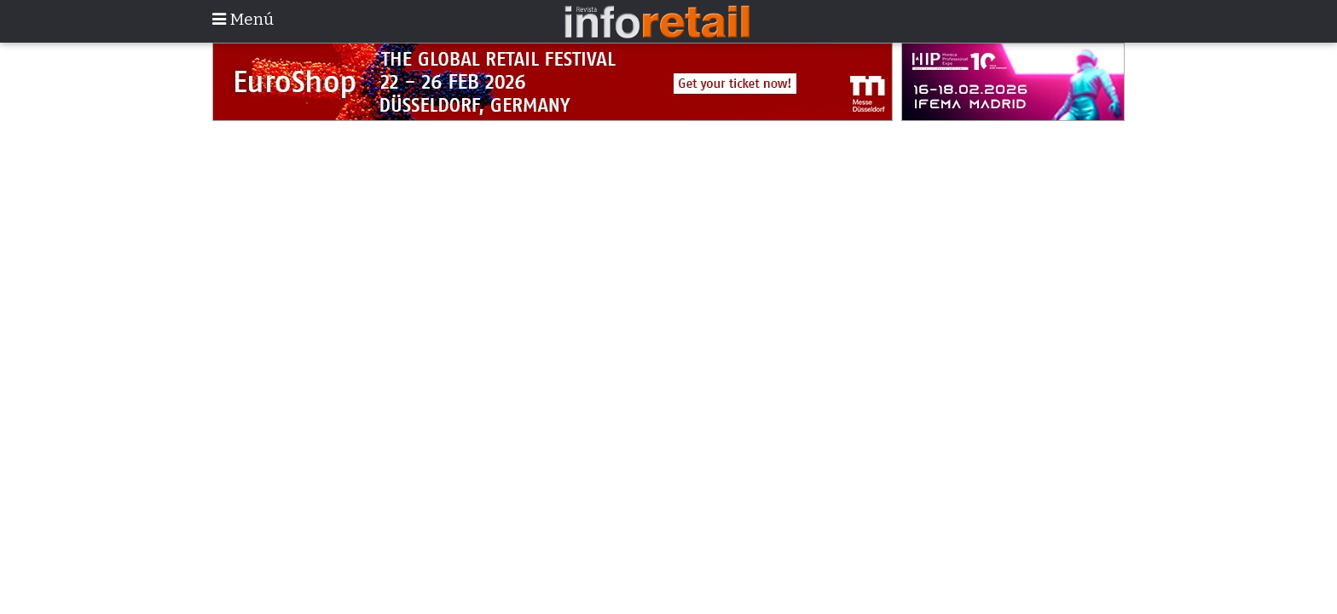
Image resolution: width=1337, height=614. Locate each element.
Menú (243, 19)
